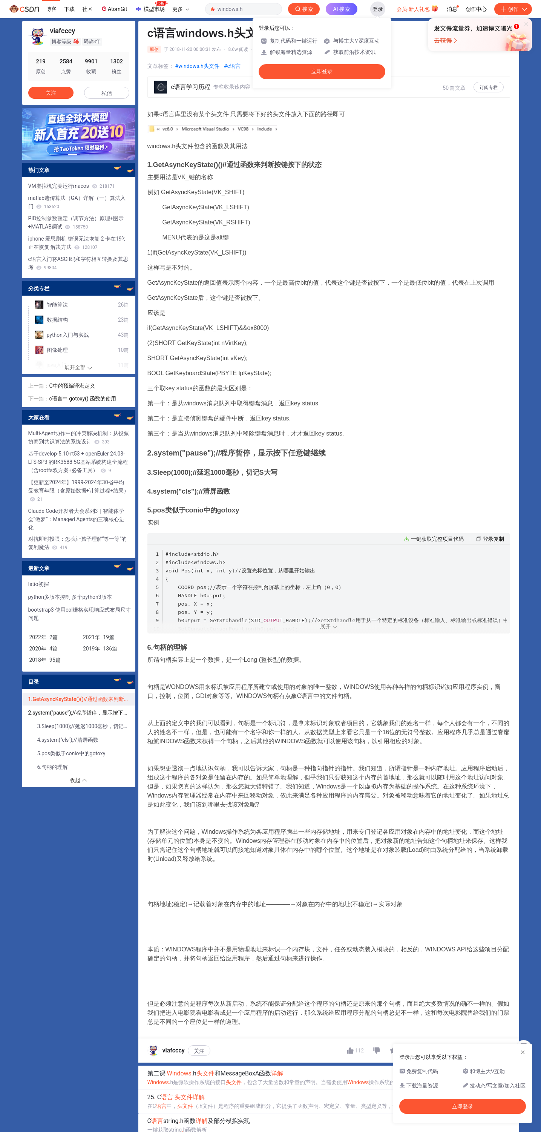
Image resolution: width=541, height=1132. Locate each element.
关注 (199, 1054)
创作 (513, 9)
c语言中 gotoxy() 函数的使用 (82, 399)
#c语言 (232, 66)
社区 (87, 9)
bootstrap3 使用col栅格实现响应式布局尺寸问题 (79, 614)
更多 (180, 9)
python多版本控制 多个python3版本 (70, 597)
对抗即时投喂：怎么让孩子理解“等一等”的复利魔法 (77, 543)
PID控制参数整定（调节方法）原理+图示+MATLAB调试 (76, 222)
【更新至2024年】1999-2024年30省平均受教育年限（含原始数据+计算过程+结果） (78, 490)
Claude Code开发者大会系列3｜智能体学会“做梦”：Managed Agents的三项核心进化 (76, 519)
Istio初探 (38, 584)
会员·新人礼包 (417, 8)
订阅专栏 (489, 87)
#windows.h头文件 (197, 66)
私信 (106, 93)
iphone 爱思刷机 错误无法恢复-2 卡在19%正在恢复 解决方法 (77, 243)
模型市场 (151, 7)
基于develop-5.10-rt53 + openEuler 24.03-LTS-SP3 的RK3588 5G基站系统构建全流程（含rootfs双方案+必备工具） (78, 462)
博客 (51, 9)
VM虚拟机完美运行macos (71, 186)
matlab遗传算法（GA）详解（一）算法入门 (77, 202)
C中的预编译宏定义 (72, 386)
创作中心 (476, 9)
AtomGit (113, 8)
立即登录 (322, 71)
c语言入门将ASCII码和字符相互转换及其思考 (78, 263)
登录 (377, 9)
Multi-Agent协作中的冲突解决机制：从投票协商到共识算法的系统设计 (78, 437)
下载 (69, 9)
